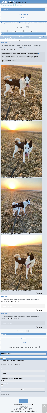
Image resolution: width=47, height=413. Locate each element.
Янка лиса (4, 42)
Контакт (23, 401)
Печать (3, 33)
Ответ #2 (4, 318)
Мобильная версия (23, 406)
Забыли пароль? (5, 394)
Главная (5, 9)
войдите (10, 2)
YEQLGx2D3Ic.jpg (6, 233)
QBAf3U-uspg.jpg (6, 177)
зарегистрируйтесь (21, 2)
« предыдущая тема (15, 31)
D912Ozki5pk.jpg (5, 290)
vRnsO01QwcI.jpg (6, 120)
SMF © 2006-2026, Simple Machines (23, 408)
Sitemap (31, 410)
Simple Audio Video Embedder (21, 410)
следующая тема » (31, 31)
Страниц (21, 27)
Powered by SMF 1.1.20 (23, 407)
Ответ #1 (4, 301)
